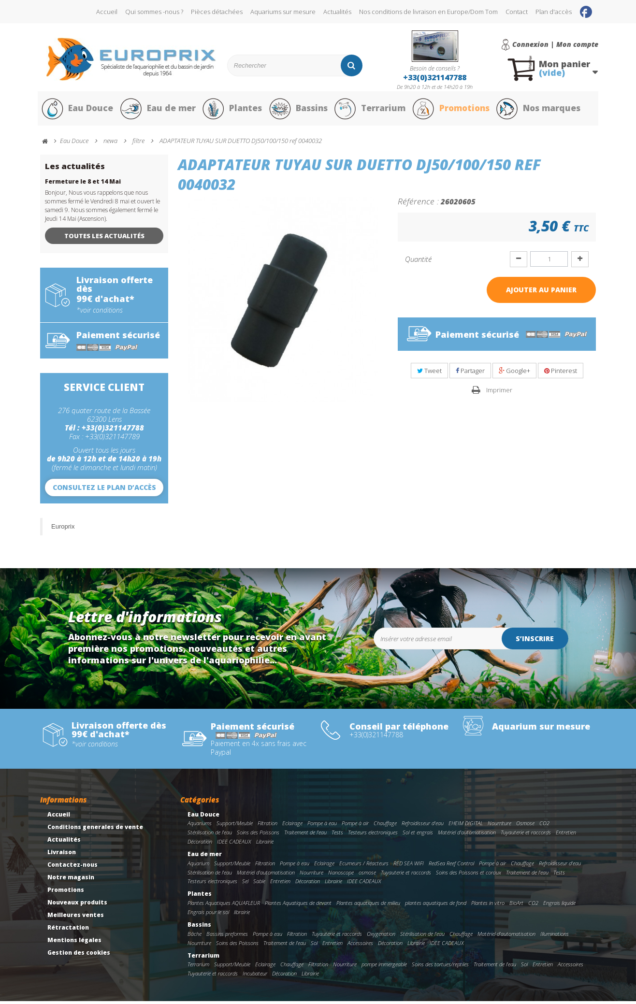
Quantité (418, 262)
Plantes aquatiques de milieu (368, 905)
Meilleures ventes (75, 918)
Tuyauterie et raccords (526, 835)
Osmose (525, 826)
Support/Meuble (235, 826)
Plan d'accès (553, 11)
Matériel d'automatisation (467, 835)
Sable (259, 884)
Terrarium (370, 110)
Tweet (429, 373)
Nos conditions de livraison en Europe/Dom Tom (428, 11)
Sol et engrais (418, 835)
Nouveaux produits (77, 905)
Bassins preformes (227, 936)
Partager (470, 373)
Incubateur (255, 976)
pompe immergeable (384, 967)
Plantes (231, 110)
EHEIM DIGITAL (465, 826)
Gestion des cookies (78, 955)
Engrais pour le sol (208, 914)
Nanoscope (341, 875)
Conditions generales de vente (95, 830)
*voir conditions (99, 313)
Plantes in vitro (488, 905)
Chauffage (385, 826)
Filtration (267, 826)
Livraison (61, 855)
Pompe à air (355, 826)
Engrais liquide (559, 905)
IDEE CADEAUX (234, 844)
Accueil (106, 11)
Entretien (566, 835)
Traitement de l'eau (305, 835)
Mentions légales (74, 943)
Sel (245, 884)
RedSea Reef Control (451, 866)
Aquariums (200, 826)
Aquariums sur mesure (283, 11)
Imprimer (499, 392)
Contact (517, 11)
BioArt (516, 905)
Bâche (195, 936)
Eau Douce (76, 110)
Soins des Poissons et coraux (468, 875)
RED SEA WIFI (408, 866)
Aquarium (198, 866)
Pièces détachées (217, 11)
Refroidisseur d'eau (423, 826)
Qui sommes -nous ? (154, 11)
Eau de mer (157, 110)
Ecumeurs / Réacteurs (364, 866)
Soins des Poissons (258, 835)
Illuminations (554, 936)
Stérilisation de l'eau (210, 835)
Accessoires (360, 945)
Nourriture (499, 826)
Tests (337, 835)
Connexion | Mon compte (555, 44)
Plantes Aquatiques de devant (298, 905)
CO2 (544, 826)
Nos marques (541, 110)
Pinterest (560, 373)
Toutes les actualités (104, 238)
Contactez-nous (72, 867)
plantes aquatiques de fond (435, 905)
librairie (242, 914)
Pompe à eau (322, 826)
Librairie (265, 844)
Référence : (418, 204)
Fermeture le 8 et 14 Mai (83, 184)
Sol (314, 945)
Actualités (337, 11)
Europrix (62, 529)
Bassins (298, 110)
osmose (367, 875)
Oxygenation (381, 936)
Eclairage (292, 826)
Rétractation (68, 930)
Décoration (200, 844)
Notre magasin (70, 880)
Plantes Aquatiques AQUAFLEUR (224, 905)
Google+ (514, 373)
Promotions (452, 110)
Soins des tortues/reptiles (440, 967)
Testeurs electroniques (373, 835)
